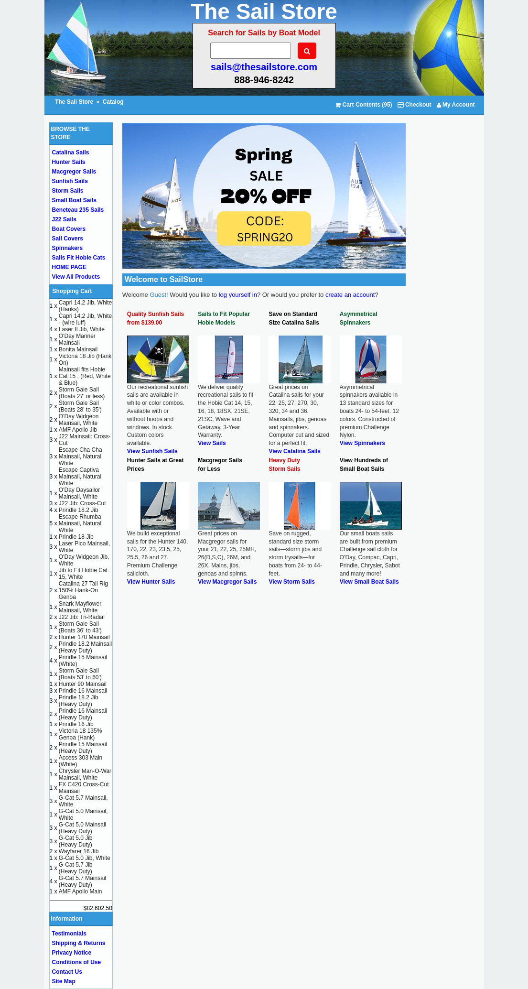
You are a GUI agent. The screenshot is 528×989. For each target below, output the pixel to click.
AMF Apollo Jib (78, 429)
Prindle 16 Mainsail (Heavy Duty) (83, 714)
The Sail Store (75, 101)
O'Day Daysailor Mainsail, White (79, 493)
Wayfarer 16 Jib (79, 851)
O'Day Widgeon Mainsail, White (79, 419)
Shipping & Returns (79, 943)
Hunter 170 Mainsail (84, 637)
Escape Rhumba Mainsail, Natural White (80, 523)
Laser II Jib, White (82, 329)
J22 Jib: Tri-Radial (82, 617)
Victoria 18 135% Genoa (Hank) (80, 734)
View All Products (76, 276)
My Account (456, 104)
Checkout (414, 104)
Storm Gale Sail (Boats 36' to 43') (80, 627)
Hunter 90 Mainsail (83, 684)
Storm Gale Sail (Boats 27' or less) (82, 393)
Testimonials (69, 933)
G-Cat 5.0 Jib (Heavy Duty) (76, 841)
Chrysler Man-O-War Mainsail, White (85, 774)
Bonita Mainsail (78, 349)
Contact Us (67, 971)
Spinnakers (67, 248)
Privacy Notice (72, 952)
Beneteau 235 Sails (78, 209)
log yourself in (238, 294)
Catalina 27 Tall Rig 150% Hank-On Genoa (83, 590)
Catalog (113, 101)
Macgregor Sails (74, 171)
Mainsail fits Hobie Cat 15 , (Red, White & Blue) (85, 376)
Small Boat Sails (74, 200)
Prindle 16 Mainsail (83, 690)
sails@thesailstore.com (264, 67)
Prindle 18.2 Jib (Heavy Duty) (78, 700)
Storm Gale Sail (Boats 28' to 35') (80, 406)
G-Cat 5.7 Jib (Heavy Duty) (76, 868)
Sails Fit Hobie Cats (79, 257)
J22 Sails (64, 219)
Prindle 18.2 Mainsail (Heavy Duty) (85, 647)
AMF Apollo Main (80, 891)
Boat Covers (69, 229)
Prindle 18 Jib (76, 536)
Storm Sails (68, 190)
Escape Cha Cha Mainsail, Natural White (80, 456)
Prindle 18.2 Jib (78, 510)
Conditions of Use (76, 962)
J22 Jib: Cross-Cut (82, 503)
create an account (350, 294)
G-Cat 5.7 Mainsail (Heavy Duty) (82, 881)
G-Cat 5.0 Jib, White (84, 858)
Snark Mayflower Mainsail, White (80, 607)
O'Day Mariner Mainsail (77, 339)
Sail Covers (67, 238)
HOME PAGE (69, 267)
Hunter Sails (69, 162)
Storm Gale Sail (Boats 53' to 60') (80, 674)
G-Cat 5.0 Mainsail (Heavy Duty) (82, 828)
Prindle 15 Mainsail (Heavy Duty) (83, 747)
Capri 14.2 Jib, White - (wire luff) (85, 319)
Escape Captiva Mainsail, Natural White (80, 477)
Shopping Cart (72, 291)
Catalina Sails (70, 152)
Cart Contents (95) (363, 104)
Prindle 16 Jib (76, 724)
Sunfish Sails (70, 181)
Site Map (63, 981)
